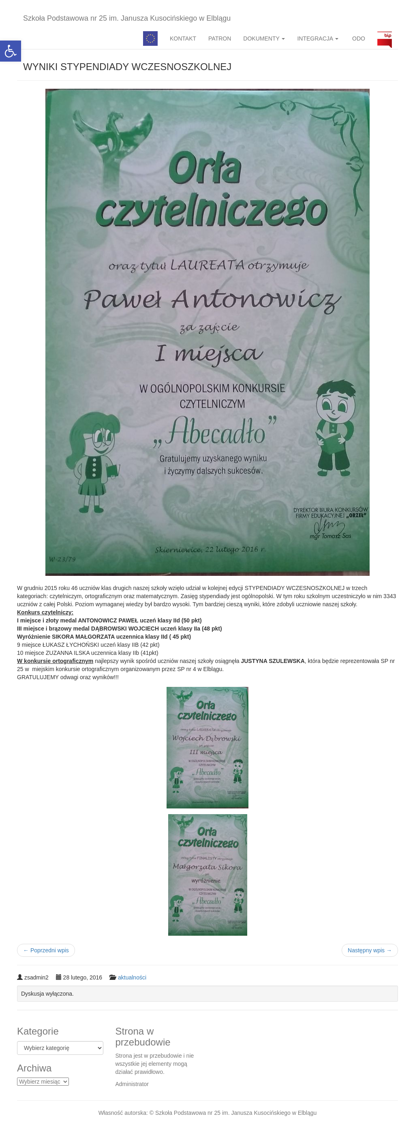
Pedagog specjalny (150, 38)
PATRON (219, 38)
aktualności (132, 977)
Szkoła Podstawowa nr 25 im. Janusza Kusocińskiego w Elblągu (127, 18)
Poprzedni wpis (46, 950)
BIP (384, 38)
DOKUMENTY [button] (264, 38)
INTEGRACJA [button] (317, 38)
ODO (358, 38)
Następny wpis (370, 950)
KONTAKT (183, 38)
